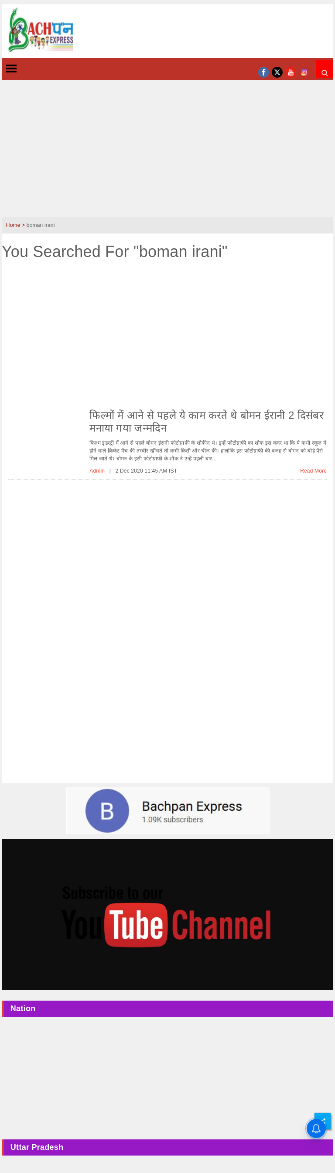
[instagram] (304, 71)
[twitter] (277, 71)
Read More (313, 471)
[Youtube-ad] (167, 914)
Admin (97, 471)
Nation (23, 1008)
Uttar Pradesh (37, 1147)
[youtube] (290, 71)
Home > (16, 225)
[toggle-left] (27, 69)
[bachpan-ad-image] (168, 810)
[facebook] (263, 71)
